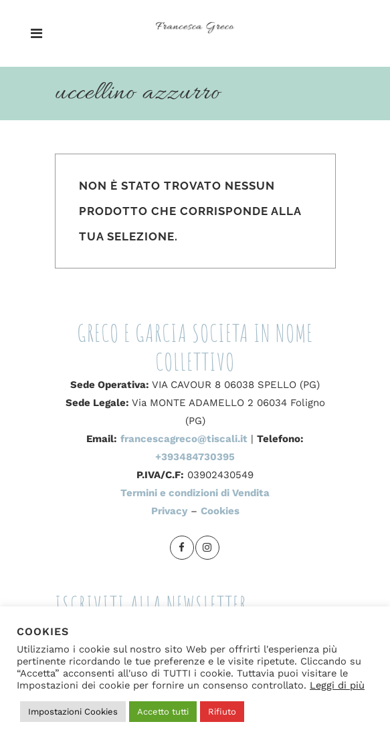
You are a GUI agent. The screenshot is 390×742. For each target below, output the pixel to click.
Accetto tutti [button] (163, 712)
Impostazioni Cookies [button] (73, 712)
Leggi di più (337, 685)
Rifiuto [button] (222, 712)
